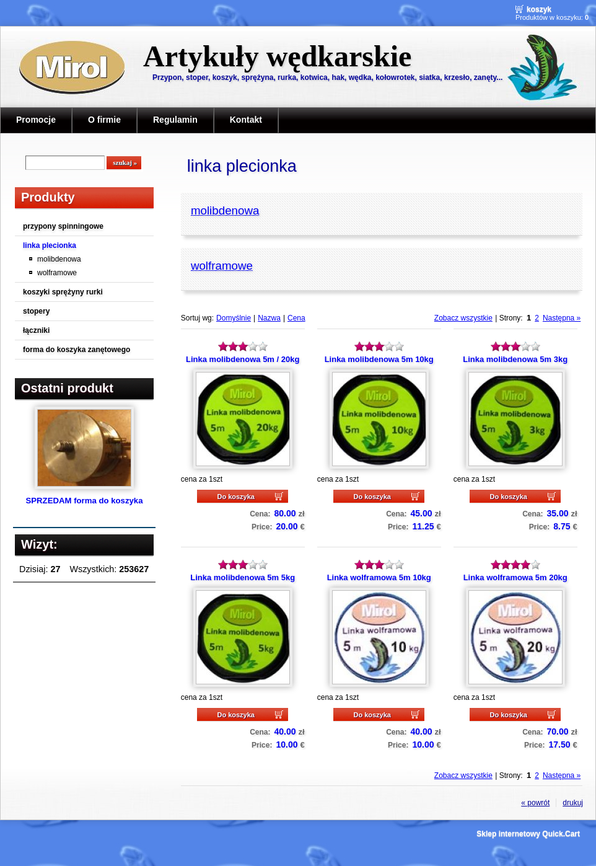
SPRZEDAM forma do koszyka (83, 500)
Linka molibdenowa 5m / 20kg (242, 359)
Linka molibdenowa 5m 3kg (515, 359)
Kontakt (246, 120)
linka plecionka (49, 245)
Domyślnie (233, 318)
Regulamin (175, 120)
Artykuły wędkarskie (277, 56)
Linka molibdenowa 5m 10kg (379, 359)
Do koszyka (236, 496)
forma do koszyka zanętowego (76, 349)
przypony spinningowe (63, 226)
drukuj (573, 802)
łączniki (36, 330)
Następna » (562, 318)
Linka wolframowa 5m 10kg (379, 577)
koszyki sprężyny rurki (63, 292)
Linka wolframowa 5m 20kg (515, 577)
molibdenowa (59, 259)
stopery (36, 311)
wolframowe (57, 272)
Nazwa (269, 318)
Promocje (36, 120)
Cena (296, 318)
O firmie (104, 120)
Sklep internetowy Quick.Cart (528, 833)
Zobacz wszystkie (463, 318)
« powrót (535, 802)
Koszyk (539, 9)
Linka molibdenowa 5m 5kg (242, 577)
